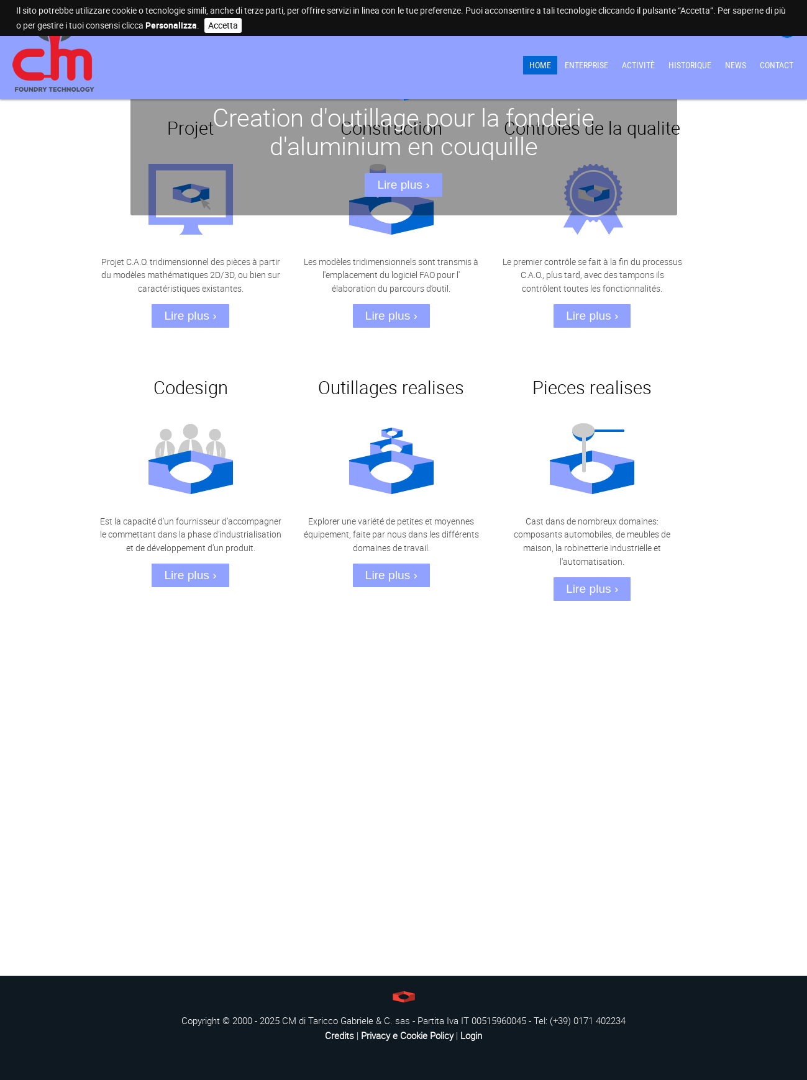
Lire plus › (403, 184)
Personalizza (171, 25)
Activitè (638, 65)
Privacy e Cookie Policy (407, 1035)
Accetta (223, 25)
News (735, 65)
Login (471, 1035)
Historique (689, 65)
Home (540, 65)
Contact (776, 65)
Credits (339, 1035)
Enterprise (586, 65)
